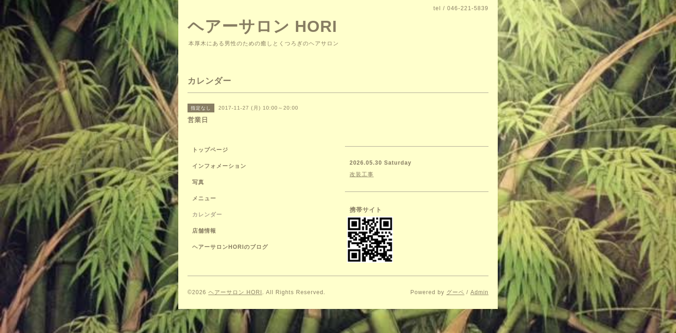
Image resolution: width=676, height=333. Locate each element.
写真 (198, 182)
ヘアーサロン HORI (262, 26)
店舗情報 (204, 231)
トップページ (210, 150)
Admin (479, 292)
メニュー (204, 198)
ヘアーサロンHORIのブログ (230, 247)
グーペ (455, 292)
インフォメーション (219, 166)
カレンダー (207, 214)
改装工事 (362, 174)
